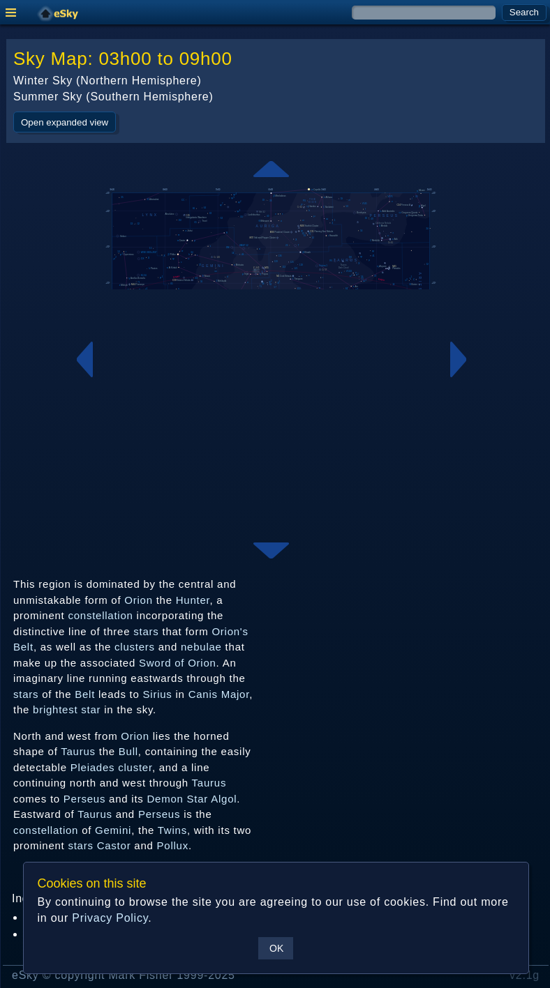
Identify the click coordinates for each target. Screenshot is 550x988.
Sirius (157, 694)
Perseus (84, 799)
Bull (128, 751)
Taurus (78, 751)
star (91, 709)
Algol (224, 799)
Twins (172, 830)
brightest (55, 709)
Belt (85, 694)
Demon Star (178, 799)
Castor (114, 845)
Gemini (113, 830)
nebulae (201, 647)
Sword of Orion (177, 663)
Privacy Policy (110, 918)
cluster (135, 767)
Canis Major (219, 694)
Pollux (172, 845)
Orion (138, 600)
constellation (100, 615)
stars (145, 631)
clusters (134, 647)
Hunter (193, 600)
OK (276, 948)
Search (524, 12)
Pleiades (92, 767)
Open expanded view (64, 122)
